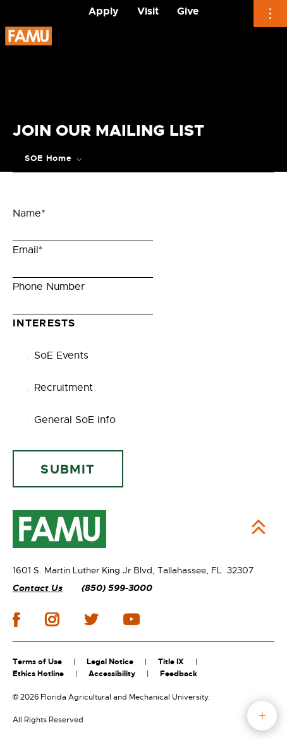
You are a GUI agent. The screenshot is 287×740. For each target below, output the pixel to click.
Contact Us (38, 588)
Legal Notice (110, 662)
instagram (52, 619)
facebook (16, 619)
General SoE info (68, 420)
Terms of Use (37, 662)
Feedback (178, 674)
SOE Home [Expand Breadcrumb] (48, 158)
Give (187, 11)
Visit (148, 11)
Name (29, 213)
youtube (131, 619)
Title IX (171, 662)
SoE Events (55, 355)
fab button (262, 716)
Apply (104, 11)
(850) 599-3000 (117, 588)
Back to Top (259, 527)
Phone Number (49, 286)
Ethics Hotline (38, 674)
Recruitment (57, 387)
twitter (91, 619)
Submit (67, 469)
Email (28, 250)
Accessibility (112, 674)
